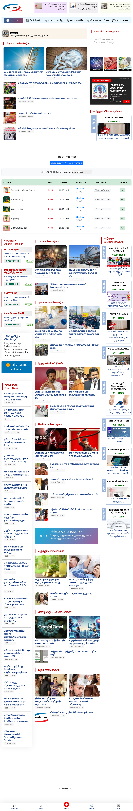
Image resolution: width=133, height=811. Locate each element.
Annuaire (92, 806)
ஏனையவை (120, 20)
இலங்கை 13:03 (10, 572)
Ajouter (66, 806)
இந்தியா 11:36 (9, 624)
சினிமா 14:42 (9, 491)
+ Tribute (126, 101)
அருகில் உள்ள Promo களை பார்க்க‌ (66, 172)
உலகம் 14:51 (9, 478)
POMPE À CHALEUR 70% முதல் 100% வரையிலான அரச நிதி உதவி (114, 137)
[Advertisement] (64, 766)
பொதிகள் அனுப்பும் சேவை (118, 440)
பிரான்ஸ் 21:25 (10, 403)
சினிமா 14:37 (9, 507)
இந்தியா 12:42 (10, 608)
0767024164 (12, 261)
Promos (40, 806)
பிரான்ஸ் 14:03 (10, 540)
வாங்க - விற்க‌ (75, 20)
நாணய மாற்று (54, 20)
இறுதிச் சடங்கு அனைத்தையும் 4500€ (118, 304)
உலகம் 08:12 (9, 724)
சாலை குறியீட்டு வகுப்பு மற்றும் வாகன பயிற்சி (119, 271)
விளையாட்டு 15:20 (11, 448)
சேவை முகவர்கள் (98, 20)
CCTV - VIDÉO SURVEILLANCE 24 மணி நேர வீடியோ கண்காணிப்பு (118, 371)
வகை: (67, 182)
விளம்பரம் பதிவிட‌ (16, 367)
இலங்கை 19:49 (10, 419)
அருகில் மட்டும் (54, 181)
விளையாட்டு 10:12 (11, 659)
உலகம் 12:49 (9, 591)
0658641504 (12, 324)
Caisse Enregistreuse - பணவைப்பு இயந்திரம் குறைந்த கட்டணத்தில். (118, 470)
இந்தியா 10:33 (10, 643)
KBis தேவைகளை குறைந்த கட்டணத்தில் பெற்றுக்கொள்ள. (118, 533)
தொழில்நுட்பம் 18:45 (12, 432)
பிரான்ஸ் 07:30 (10, 743)
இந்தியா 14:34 (9, 524)
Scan (118, 806)
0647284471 (118, 289)
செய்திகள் (33, 20)
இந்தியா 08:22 (10, 708)
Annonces (14, 806)
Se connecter (13, 20)
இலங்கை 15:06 (10, 465)
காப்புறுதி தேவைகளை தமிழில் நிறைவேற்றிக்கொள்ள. (119, 409)
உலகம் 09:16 (9, 692)
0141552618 (114, 121)
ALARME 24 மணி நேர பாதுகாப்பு (118, 500)
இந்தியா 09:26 (10, 675)
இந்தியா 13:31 (9, 556)
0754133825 (118, 425)
